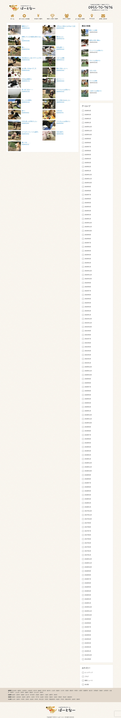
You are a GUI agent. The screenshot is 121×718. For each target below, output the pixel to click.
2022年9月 (88, 282)
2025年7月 (88, 146)
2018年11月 (88, 467)
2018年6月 (88, 487)
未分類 (87, 684)
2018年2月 (88, 503)
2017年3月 (88, 547)
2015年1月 (88, 651)
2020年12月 (88, 367)
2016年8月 (88, 575)
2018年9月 (88, 475)
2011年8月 (88, 659)
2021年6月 (88, 343)
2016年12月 (88, 559)
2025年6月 (88, 150)
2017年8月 (88, 527)
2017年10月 (88, 519)
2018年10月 (88, 471)
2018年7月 (88, 483)
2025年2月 (88, 166)
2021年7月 (88, 338)
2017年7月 (88, 531)
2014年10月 (88, 655)
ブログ (87, 676)
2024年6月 (88, 198)
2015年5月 (88, 635)
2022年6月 (88, 294)
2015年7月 (88, 627)
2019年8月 (88, 431)
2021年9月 (88, 330)
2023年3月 (88, 258)
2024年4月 (88, 206)
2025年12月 (88, 126)
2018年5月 (88, 491)
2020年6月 (88, 391)
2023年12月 (88, 222)
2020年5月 (88, 395)
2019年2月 (88, 455)
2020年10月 (88, 375)
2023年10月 (88, 230)
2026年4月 (88, 110)
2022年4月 (88, 303)
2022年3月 (88, 306)
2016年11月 (88, 563)
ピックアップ (89, 672)
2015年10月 (88, 615)
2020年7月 (88, 387)
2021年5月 (88, 347)
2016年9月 (88, 571)
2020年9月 (88, 379)
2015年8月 (88, 623)
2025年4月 (88, 158)
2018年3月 (88, 499)
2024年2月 (88, 214)
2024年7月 (88, 194)
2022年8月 (88, 286)
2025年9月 (88, 138)
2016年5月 (88, 587)
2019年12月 (88, 415)
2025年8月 (88, 142)
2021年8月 (88, 335)
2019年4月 (88, 447)
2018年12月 (88, 463)
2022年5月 (88, 298)
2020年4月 (88, 399)
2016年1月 (88, 603)
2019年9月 (88, 427)
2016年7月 (88, 579)
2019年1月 (88, 459)
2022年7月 (88, 291)
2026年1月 (88, 122)
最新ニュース (89, 680)
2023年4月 (88, 254)
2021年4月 (88, 350)
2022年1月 (88, 315)
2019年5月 (88, 443)
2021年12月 (88, 318)
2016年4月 (88, 591)
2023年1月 (88, 266)
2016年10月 (88, 567)
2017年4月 (88, 543)
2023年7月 (88, 242)
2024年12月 (88, 174)
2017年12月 (88, 511)
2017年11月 (88, 515)
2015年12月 (88, 607)
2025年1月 (88, 170)
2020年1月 (88, 411)
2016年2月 (88, 599)
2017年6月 (88, 535)
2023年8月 (88, 238)
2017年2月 (88, 551)
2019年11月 (88, 419)
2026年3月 (88, 114)
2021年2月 (88, 359)
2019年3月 (88, 451)
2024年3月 (88, 210)
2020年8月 (88, 383)
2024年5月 (88, 202)
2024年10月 (88, 182)
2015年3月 (88, 643)
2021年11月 (88, 323)
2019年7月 (88, 435)
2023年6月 (88, 246)
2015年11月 (88, 611)
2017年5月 (88, 539)
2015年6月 (88, 631)
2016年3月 (88, 595)
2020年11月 (88, 371)
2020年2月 (88, 407)
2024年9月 (88, 186)
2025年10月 (88, 134)
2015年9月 (88, 619)
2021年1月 (88, 363)
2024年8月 (88, 190)
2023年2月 (88, 262)
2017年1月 (88, 555)
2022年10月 (88, 278)
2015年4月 (88, 639)
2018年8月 (88, 479)
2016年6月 (88, 583)
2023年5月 (88, 250)
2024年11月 (88, 178)
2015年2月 (88, 647)
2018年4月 (88, 495)
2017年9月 (88, 523)
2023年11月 (88, 226)
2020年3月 (88, 403)
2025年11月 (88, 130)
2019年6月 (88, 439)
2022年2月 (88, 311)
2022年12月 (88, 271)
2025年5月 (88, 154)
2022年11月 (88, 274)
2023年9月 (88, 234)
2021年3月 (88, 355)
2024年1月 (88, 218)
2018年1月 (88, 507)
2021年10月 (88, 327)
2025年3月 (88, 162)
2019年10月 (88, 423)
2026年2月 (88, 118)
